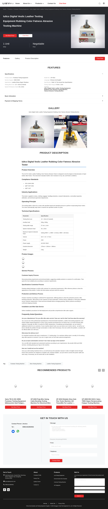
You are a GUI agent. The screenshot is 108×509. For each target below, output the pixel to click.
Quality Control (37, 481)
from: (52, 442)
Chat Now (25, 35)
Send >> (79, 496)
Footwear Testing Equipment (21, 9)
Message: (53, 423)
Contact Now (56, 460)
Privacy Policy (61, 503)
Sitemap (45, 503)
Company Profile (37, 475)
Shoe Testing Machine (35, 363)
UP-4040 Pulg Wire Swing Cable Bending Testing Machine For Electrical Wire (41, 401)
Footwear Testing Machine (17, 363)
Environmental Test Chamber (60, 478)
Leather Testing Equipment (54, 363)
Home (4, 9)
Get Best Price (10, 35)
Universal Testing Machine (60, 482)
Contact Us (36, 484)
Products (10, 9)
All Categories (57, 485)
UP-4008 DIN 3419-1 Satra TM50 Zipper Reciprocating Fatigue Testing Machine (91, 401)
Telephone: (53, 451)
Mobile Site (52, 503)
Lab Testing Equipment (59, 475)
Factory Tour (36, 478)
